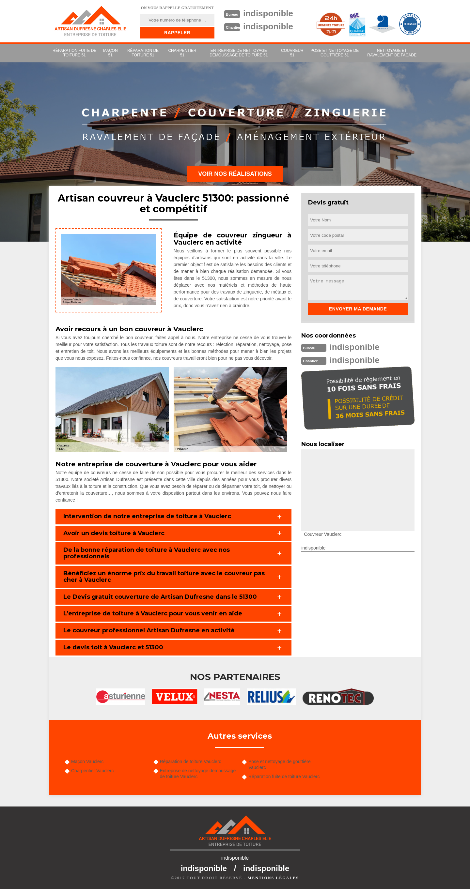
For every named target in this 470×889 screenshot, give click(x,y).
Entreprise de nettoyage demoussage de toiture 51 (239, 52)
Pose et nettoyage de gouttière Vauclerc (279, 764)
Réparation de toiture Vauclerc (190, 761)
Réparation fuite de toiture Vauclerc (284, 776)
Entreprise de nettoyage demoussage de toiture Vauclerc (198, 773)
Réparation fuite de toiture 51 (74, 52)
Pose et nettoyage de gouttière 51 (334, 52)
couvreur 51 (292, 52)
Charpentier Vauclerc (92, 770)
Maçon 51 (110, 52)
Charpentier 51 (182, 52)
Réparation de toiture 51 (143, 52)
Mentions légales (273, 878)
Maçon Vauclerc (87, 761)
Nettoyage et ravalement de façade (391, 52)
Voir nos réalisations (235, 174)
